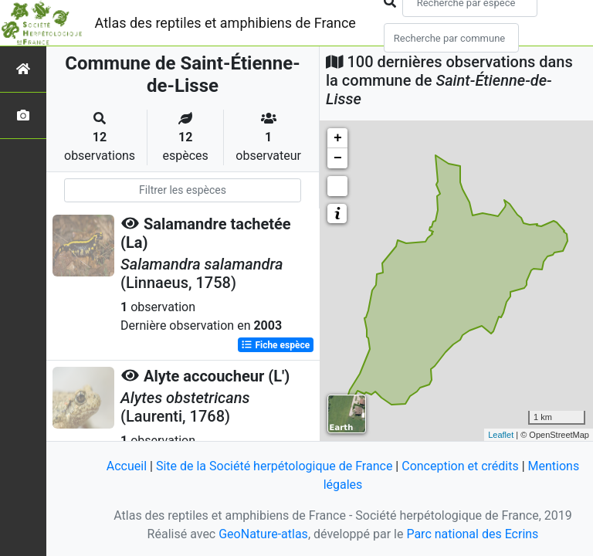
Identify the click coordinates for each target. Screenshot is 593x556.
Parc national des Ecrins (472, 534)
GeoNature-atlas (263, 534)
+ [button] (338, 138)
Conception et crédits (460, 466)
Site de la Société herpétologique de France (274, 466)
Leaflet (500, 434)
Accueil (127, 466)
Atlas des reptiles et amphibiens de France (225, 23)
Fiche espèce (275, 345)
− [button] (338, 158)
